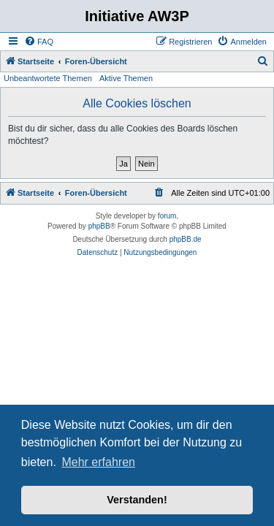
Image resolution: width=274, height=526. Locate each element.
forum (167, 216)
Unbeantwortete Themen (48, 78)
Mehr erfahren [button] (98, 462)
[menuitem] (38, 41)
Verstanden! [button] (137, 500)
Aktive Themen (126, 78)
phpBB (99, 226)
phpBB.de (186, 239)
